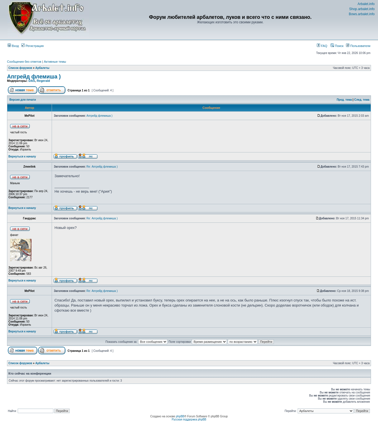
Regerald (43, 80)
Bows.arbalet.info (362, 14)
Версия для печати (23, 99)
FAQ (322, 46)
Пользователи (358, 46)
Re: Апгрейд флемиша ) (102, 166)
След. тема (361, 99)
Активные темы (55, 61)
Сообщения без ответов (24, 61)
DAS (31, 80)
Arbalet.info (366, 4)
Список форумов (20, 67)
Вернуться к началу (22, 156)
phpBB (180, 416)
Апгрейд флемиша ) (34, 76)
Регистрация (32, 46)
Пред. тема (344, 99)
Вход (13, 46)
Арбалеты (42, 67)
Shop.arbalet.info (362, 9)
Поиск (337, 46)
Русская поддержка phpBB (189, 419)
